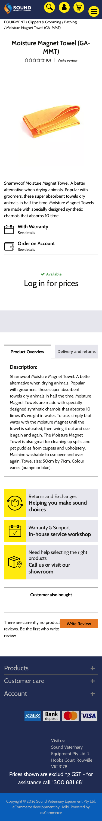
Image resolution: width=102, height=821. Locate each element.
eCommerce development (34, 806)
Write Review (79, 623)
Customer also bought (51, 594)
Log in (34, 283)
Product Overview (27, 351)
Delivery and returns (76, 351)
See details (26, 232)
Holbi (64, 806)
